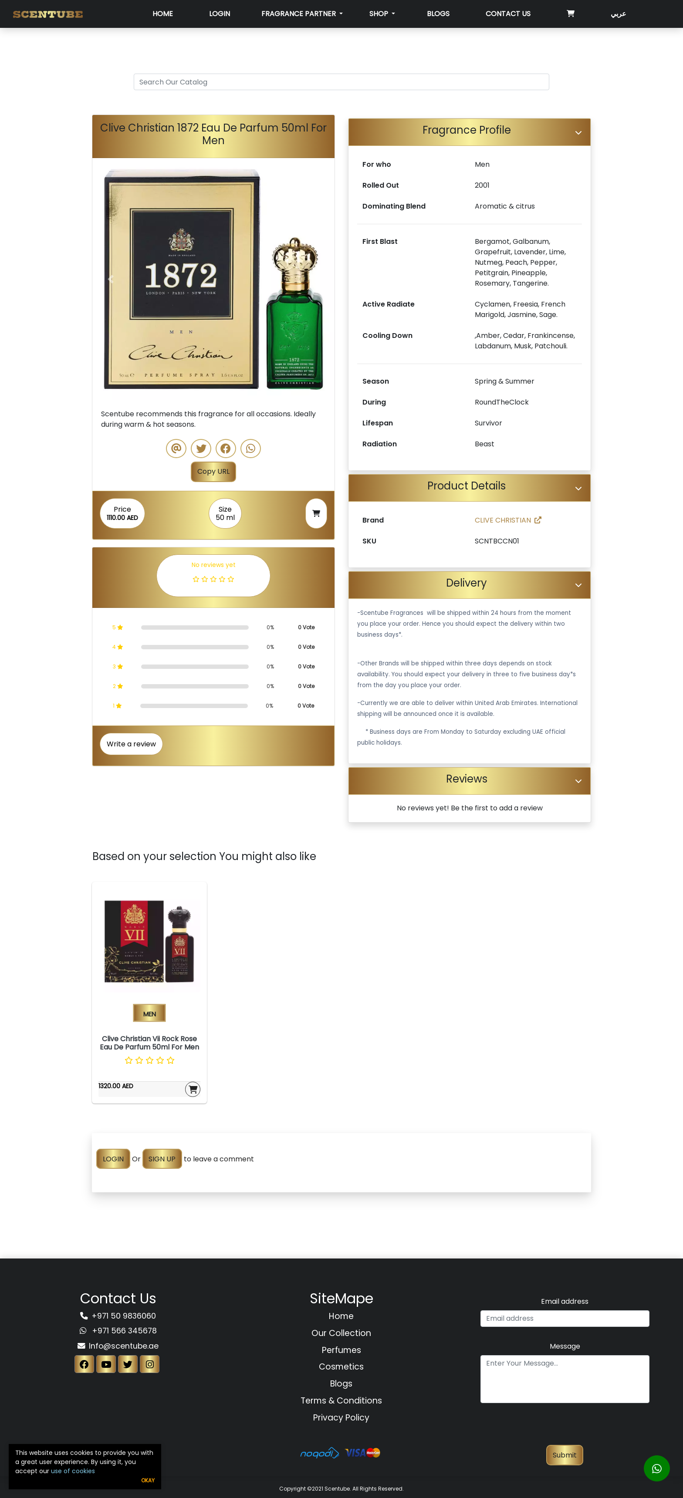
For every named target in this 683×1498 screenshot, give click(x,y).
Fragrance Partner (299, 14)
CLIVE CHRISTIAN (508, 520)
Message (565, 1346)
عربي (618, 14)
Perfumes (341, 1350)
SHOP (379, 14)
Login (219, 14)
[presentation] (565, 1428)
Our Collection (341, 1333)
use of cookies (73, 1471)
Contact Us (508, 14)
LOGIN (113, 1159)
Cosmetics (341, 1367)
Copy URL (213, 471)
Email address (564, 1301)
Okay (148, 1480)
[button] (110, 279)
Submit (565, 1455)
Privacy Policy (341, 1418)
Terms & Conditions (341, 1401)
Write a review (131, 744)
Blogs (438, 14)
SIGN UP (162, 1159)
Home (162, 14)
